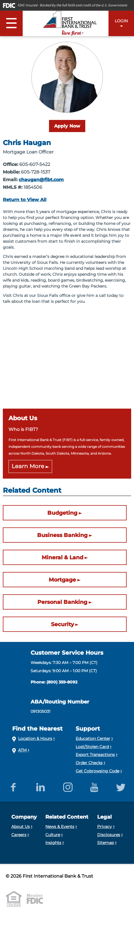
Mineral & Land (62, 557)
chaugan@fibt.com (41, 179)
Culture (52, 834)
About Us (20, 826)
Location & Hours (35, 738)
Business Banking (62, 535)
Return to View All (24, 199)
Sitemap (105, 842)
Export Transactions (95, 754)
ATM (22, 750)
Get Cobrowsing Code (97, 770)
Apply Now (67, 126)
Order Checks (89, 762)
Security (62, 624)
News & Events (59, 826)
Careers (18, 834)
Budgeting (62, 512)
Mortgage (62, 579)
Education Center (93, 738)
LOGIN (121, 20)
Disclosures (108, 834)
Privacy (104, 826)
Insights (53, 842)
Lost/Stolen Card (92, 746)
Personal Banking (62, 602)
